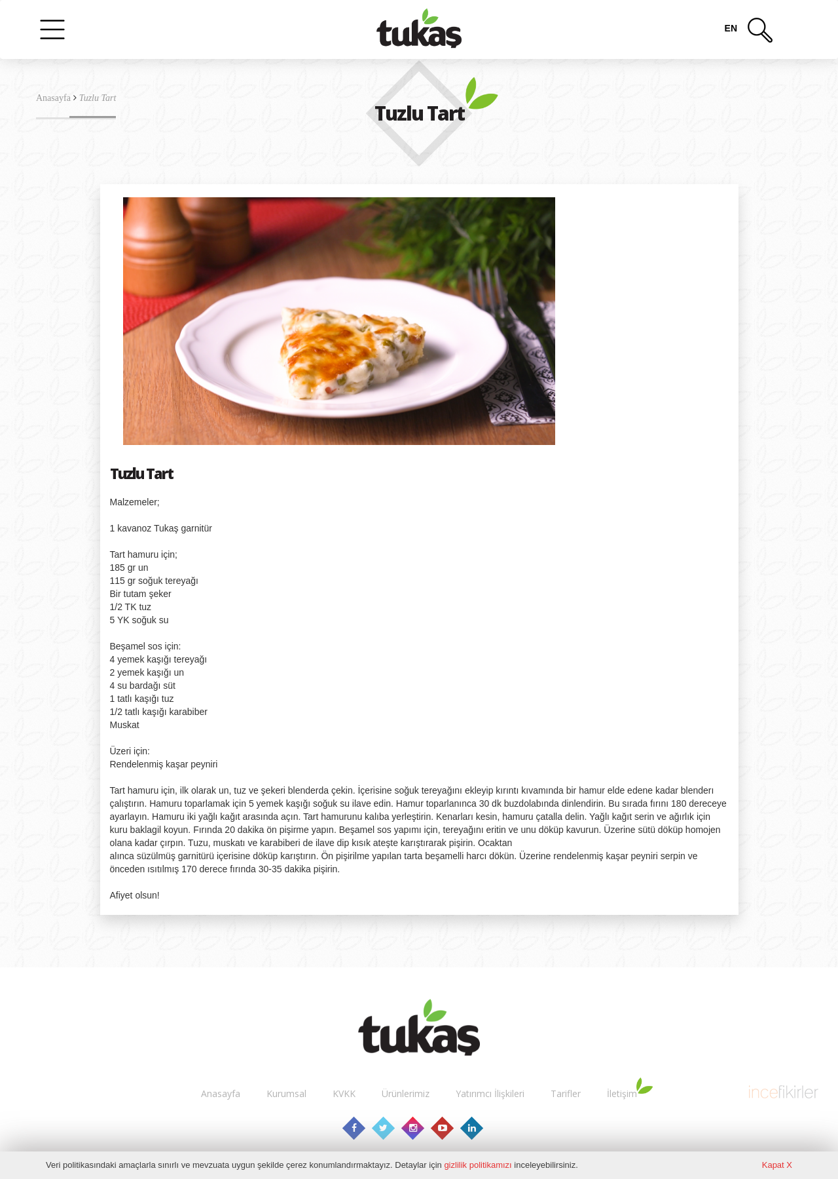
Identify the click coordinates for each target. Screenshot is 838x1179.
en (731, 28)
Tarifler (566, 1093)
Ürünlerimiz (405, 1093)
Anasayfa (53, 98)
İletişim (622, 1093)
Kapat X (777, 1165)
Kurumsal (286, 1093)
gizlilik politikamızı (477, 1165)
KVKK (344, 1093)
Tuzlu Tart (98, 98)
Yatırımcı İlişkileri (490, 1093)
